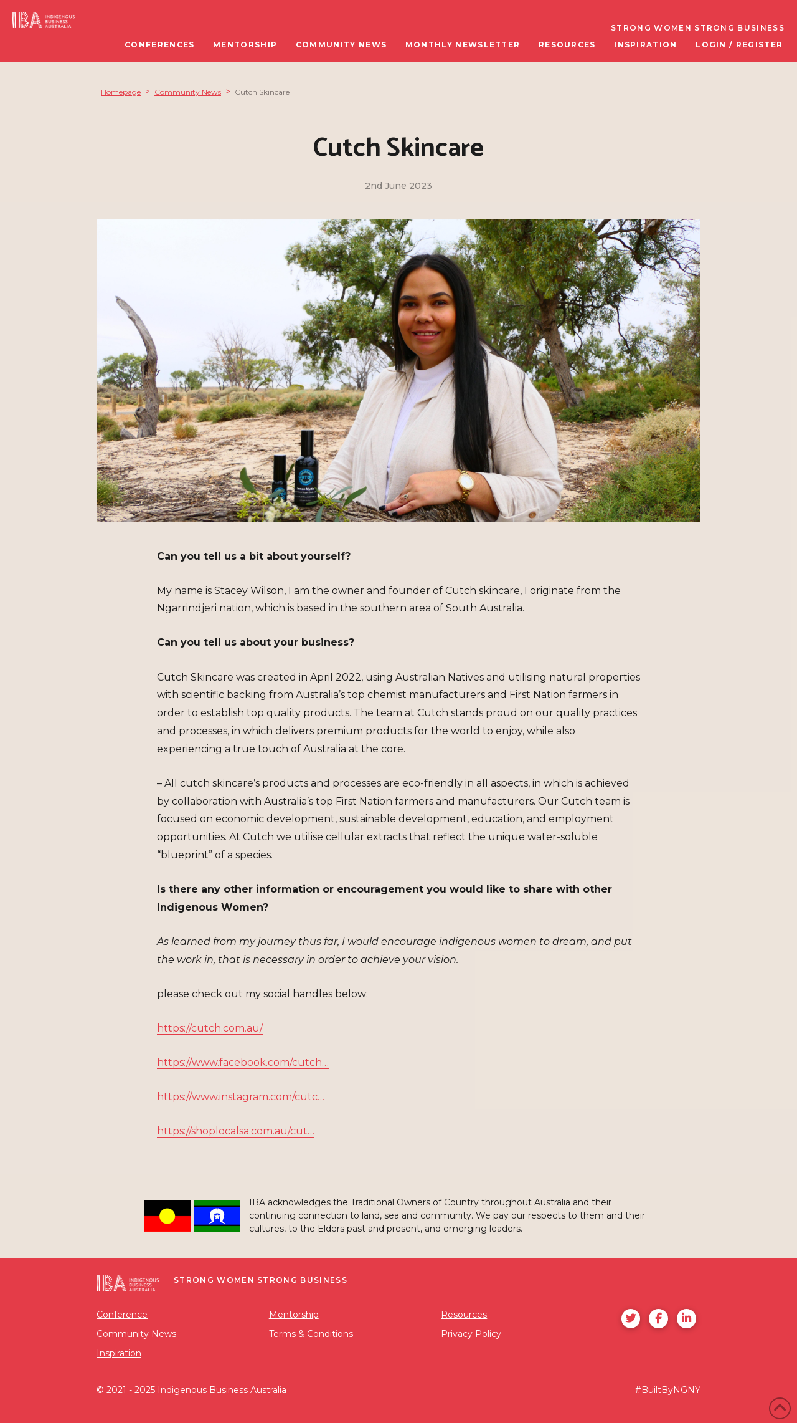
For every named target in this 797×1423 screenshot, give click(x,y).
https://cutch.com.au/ (210, 1028)
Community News (187, 92)
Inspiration (119, 1353)
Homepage (121, 92)
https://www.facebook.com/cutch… (243, 1062)
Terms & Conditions (311, 1333)
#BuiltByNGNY (667, 1390)
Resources (464, 1314)
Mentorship (294, 1314)
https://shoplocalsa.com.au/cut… (235, 1131)
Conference (122, 1314)
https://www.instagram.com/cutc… (240, 1097)
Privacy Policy (471, 1333)
